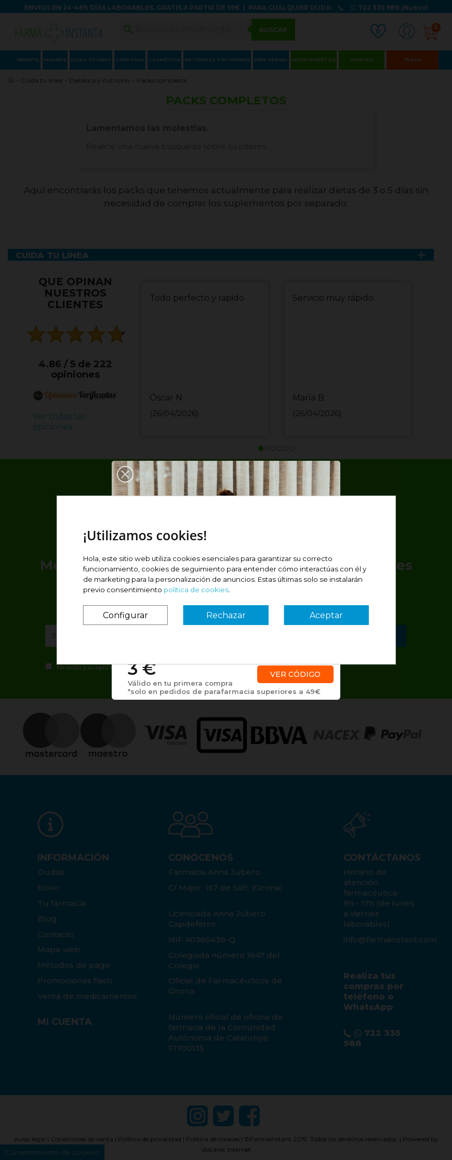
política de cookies (196, 589)
